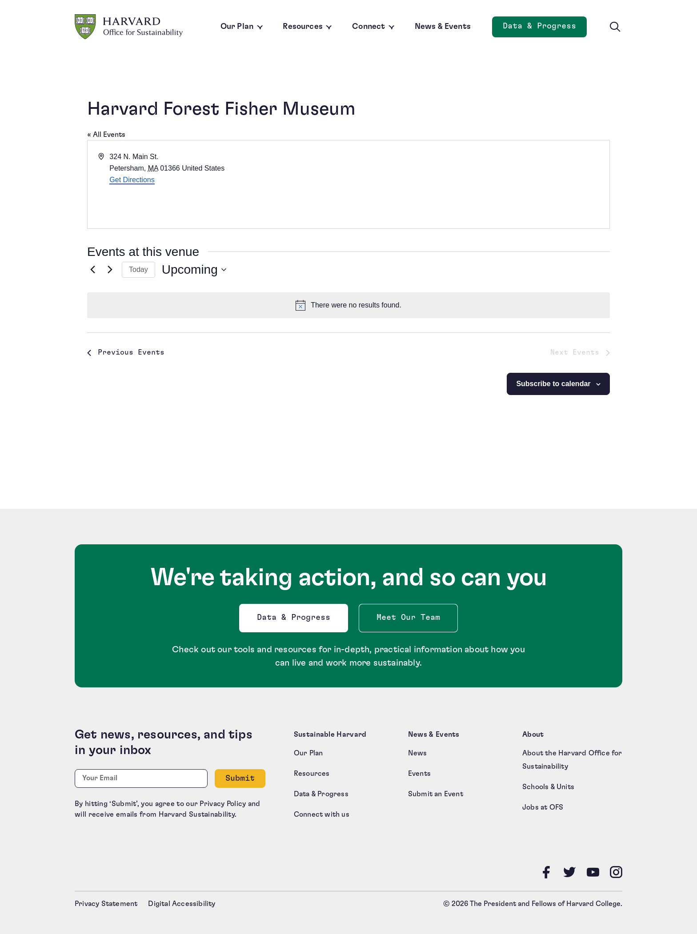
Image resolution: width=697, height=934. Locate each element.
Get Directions (131, 180)
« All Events (106, 134)
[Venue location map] (478, 184)
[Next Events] (109, 269)
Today (138, 269)
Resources (303, 27)
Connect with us (321, 814)
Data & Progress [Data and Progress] (545, 28)
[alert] (348, 305)
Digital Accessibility (181, 903)
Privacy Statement (106, 903)
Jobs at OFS (542, 807)
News (417, 753)
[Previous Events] (92, 269)
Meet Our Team (408, 618)
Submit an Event (435, 794)
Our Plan (236, 27)
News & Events (443, 27)
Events (419, 773)
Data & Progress (295, 620)
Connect (368, 27)
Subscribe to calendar (553, 383)
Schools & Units (548, 786)
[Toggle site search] (615, 27)
